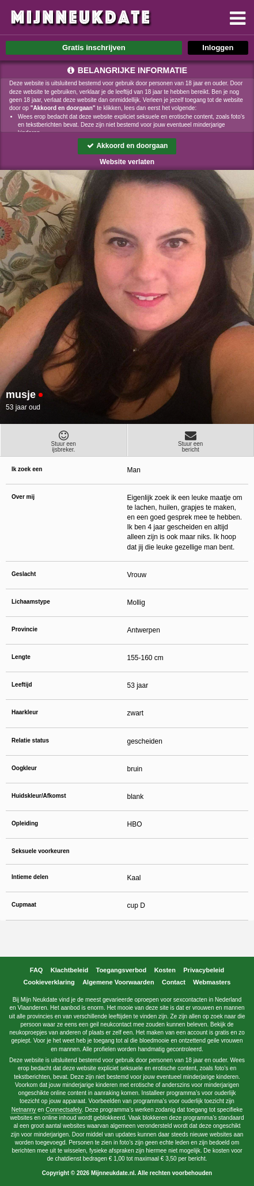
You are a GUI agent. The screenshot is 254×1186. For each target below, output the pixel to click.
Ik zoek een (27, 469)
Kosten (165, 970)
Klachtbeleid (69, 970)
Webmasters (211, 982)
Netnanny (24, 1110)
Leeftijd (22, 684)
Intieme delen (30, 877)
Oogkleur (24, 768)
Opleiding (25, 823)
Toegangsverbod (121, 970)
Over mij (23, 497)
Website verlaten (127, 162)
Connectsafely (64, 1110)
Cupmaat (24, 904)
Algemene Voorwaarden (118, 982)
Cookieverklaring (49, 982)
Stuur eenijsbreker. (64, 441)
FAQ (36, 970)
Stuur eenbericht (191, 441)
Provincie (24, 629)
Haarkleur (25, 712)
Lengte (21, 657)
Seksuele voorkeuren (41, 851)
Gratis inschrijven (94, 47)
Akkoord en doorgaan (127, 146)
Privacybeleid (203, 970)
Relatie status (30, 740)
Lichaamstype (31, 601)
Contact (173, 982)
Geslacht (24, 574)
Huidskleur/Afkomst (39, 796)
